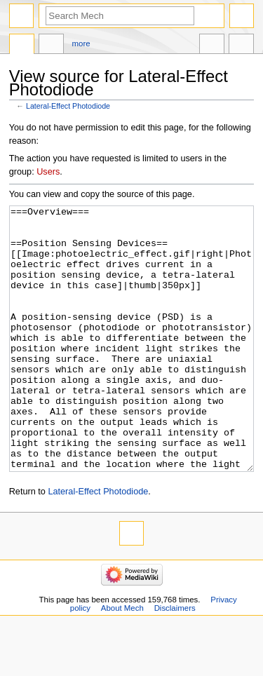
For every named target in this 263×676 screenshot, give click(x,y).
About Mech (122, 660)
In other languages (212, 45)
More (81, 43)
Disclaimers (175, 660)
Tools (241, 45)
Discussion (51, 45)
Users (48, 172)
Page (22, 45)
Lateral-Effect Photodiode (68, 106)
